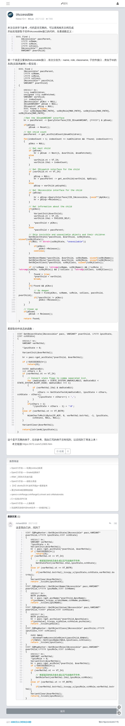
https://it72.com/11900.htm (37, 444)
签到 (65, 3)
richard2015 (21, 523)
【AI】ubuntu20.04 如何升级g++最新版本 (29, 486)
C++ (24, 19)
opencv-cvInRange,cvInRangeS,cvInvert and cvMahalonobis (37, 494)
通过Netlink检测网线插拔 (22, 490)
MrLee (31, 19)
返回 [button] (62, 711)
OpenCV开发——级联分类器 (23, 481)
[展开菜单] (8, 3)
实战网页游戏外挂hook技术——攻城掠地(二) (30, 508)
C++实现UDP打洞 (19, 499)
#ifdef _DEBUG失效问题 (22, 477)
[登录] (118, 3)
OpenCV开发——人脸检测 (23, 503)
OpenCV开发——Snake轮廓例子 (25, 472)
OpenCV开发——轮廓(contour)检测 (26, 468)
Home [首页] (18, 19)
